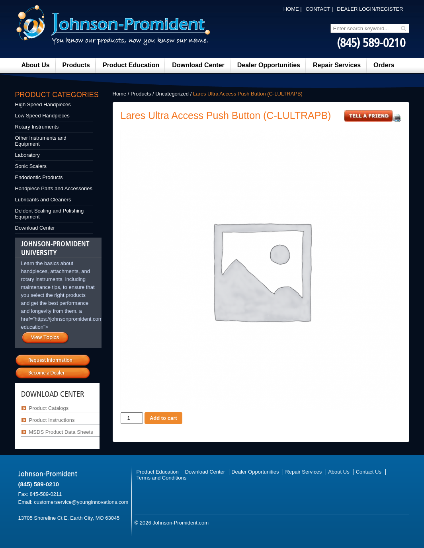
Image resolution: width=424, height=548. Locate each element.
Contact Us (368, 472)
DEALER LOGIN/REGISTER (370, 9)
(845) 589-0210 (371, 43)
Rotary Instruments (37, 127)
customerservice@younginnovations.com (81, 502)
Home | (292, 9)
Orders (383, 65)
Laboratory (27, 155)
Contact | (319, 9)
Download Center (198, 65)
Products (76, 65)
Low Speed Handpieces (42, 116)
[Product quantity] (132, 418)
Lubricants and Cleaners (43, 200)
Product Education (131, 65)
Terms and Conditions (162, 478)
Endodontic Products (39, 177)
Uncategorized (172, 94)
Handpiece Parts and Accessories (53, 188)
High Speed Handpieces (43, 104)
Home (120, 94)
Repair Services (337, 65)
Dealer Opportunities (268, 65)
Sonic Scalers (31, 166)
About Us (35, 65)
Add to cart (163, 418)
